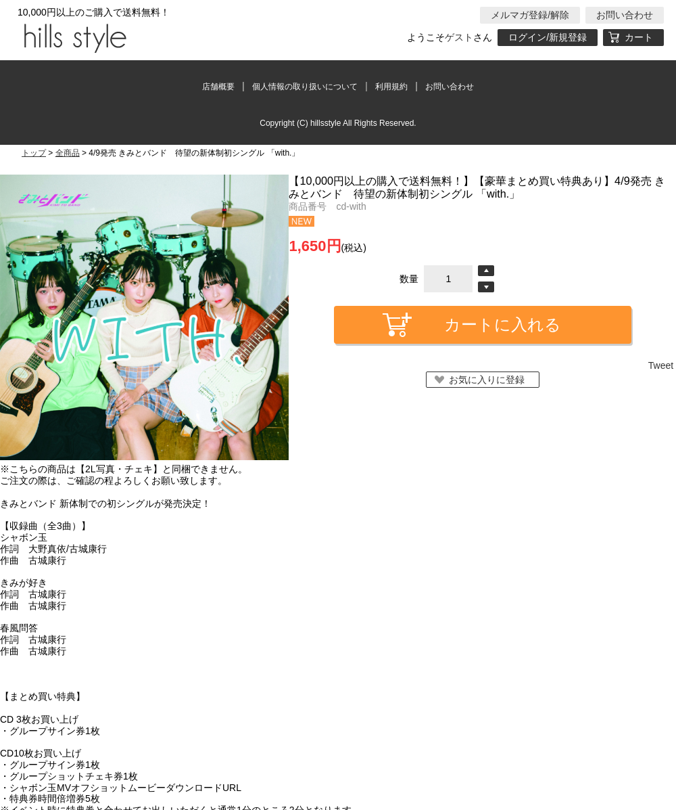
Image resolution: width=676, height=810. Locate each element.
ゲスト (459, 37)
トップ (34, 153)
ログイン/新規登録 (547, 37)
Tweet (660, 365)
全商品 (67, 153)
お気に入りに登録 (487, 379)
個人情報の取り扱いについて (305, 86)
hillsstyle (73, 37)
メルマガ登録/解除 (530, 14)
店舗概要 (218, 86)
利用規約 (391, 86)
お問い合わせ (624, 14)
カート (639, 37)
